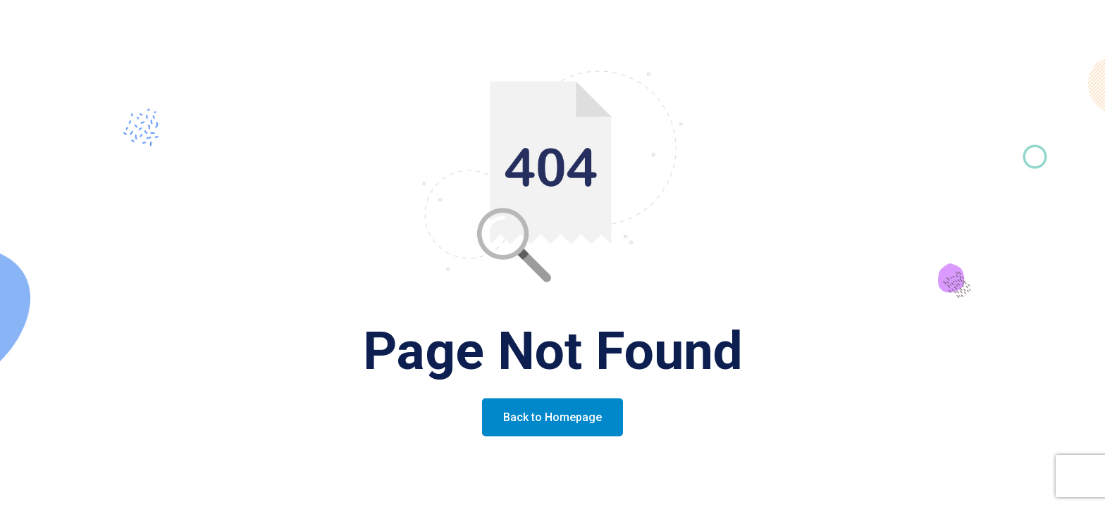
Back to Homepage (552, 417)
